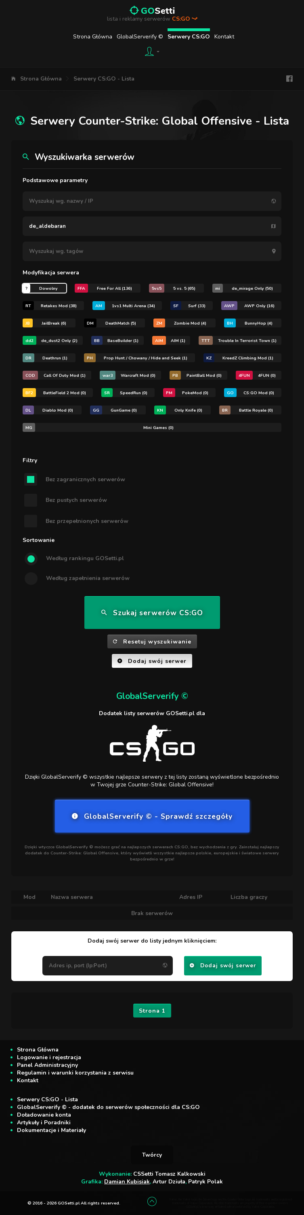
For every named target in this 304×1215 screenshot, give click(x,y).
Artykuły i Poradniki (44, 1122)
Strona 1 (152, 1011)
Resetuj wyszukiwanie (152, 642)
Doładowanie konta (44, 1115)
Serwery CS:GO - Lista (103, 79)
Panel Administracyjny (47, 1065)
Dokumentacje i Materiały (51, 1130)
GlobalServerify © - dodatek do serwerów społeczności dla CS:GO (108, 1107)
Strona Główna (92, 36)
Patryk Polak (205, 1181)
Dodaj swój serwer (152, 661)
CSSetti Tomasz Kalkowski (169, 1174)
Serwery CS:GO (189, 36)
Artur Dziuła (169, 1181)
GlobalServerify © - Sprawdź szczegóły (152, 816)
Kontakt (224, 36)
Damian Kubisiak (127, 1181)
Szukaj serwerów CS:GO (152, 613)
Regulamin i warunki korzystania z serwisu (75, 1073)
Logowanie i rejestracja (49, 1057)
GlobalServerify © (140, 36)
